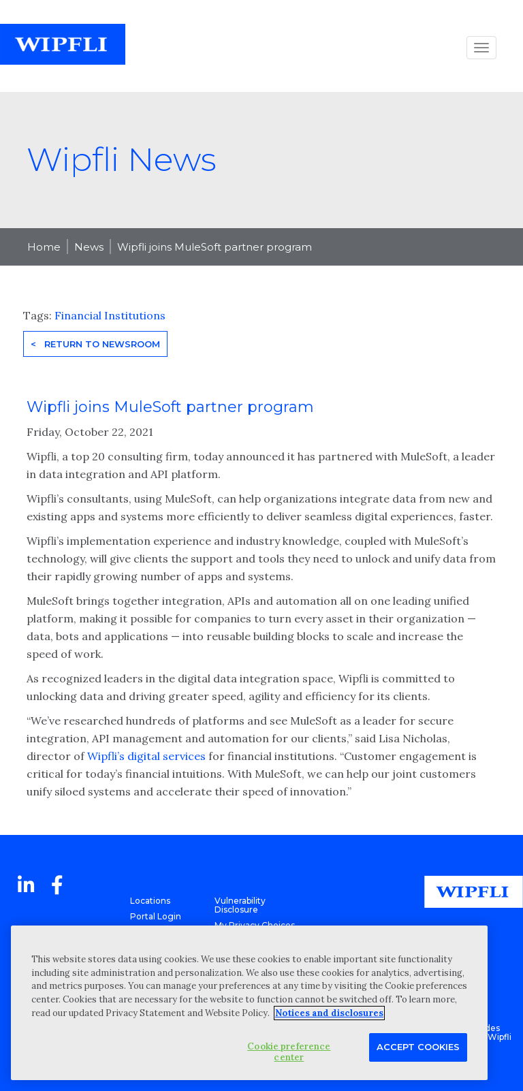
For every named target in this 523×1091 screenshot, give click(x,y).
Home (44, 246)
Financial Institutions (109, 315)
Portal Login (155, 916)
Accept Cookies (418, 1046)
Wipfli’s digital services (146, 756)
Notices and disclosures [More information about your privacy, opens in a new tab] (329, 1013)
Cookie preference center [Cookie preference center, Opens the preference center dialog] (288, 1052)
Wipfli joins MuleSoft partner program (214, 246)
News (89, 246)
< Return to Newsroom (95, 343)
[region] (249, 1003)
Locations (150, 901)
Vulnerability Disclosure (240, 905)
